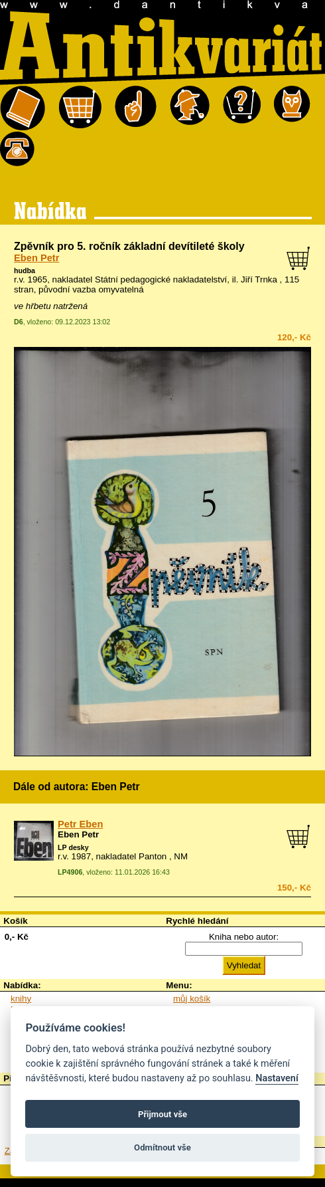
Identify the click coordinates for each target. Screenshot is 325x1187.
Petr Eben (80, 824)
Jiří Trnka (259, 279)
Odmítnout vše (162, 1147)
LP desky (73, 847)
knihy (21, 999)
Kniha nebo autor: (244, 937)
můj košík (191, 999)
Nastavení (276, 1078)
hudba (24, 270)
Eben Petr (36, 258)
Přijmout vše (162, 1114)
